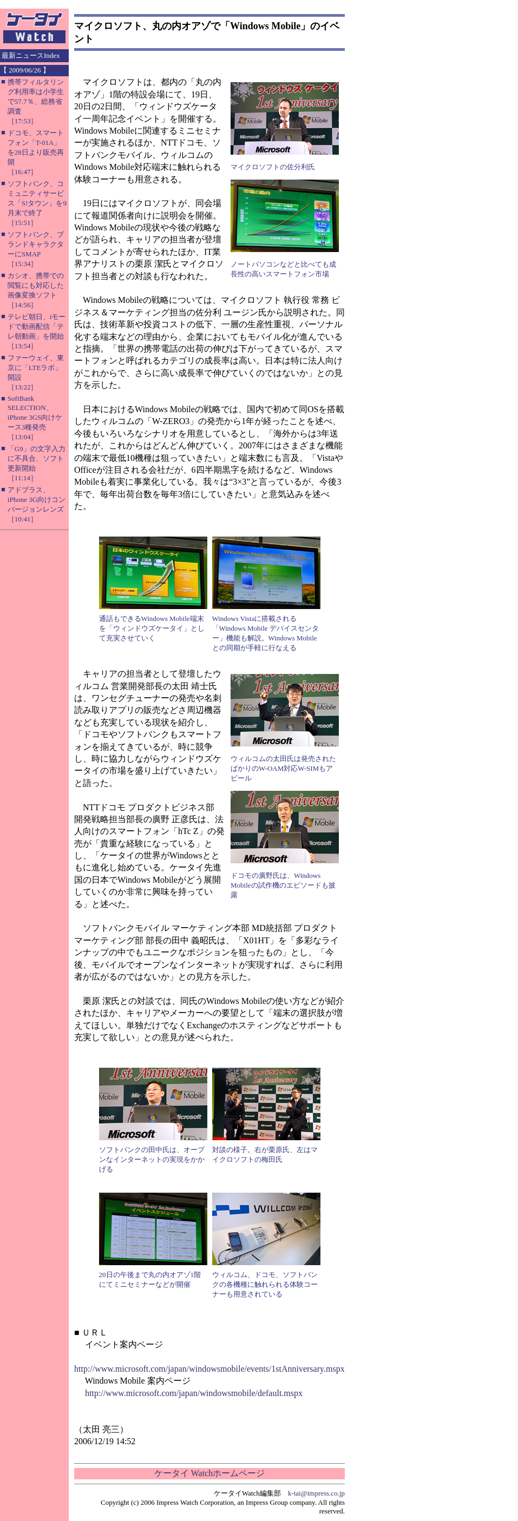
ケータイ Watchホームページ (209, 1473)
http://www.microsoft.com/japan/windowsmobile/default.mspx (194, 1393)
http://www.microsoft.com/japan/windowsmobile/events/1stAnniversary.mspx (209, 1368)
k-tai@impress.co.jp (316, 1493)
